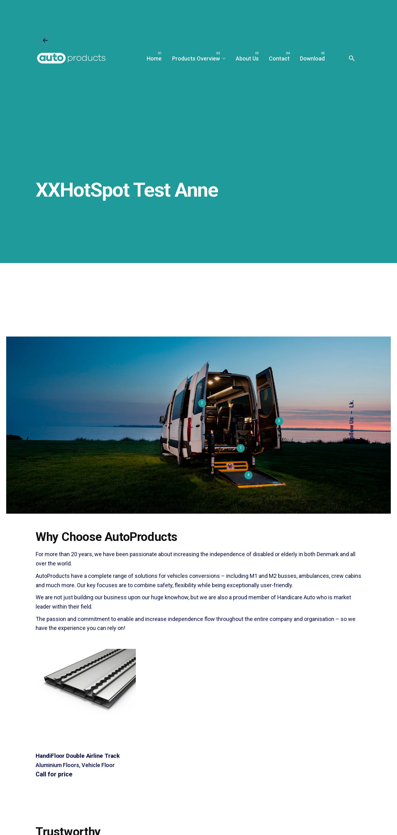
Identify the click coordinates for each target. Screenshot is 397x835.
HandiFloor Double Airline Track (78, 755)
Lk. (351, 404)
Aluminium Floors (57, 765)
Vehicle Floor (98, 765)
